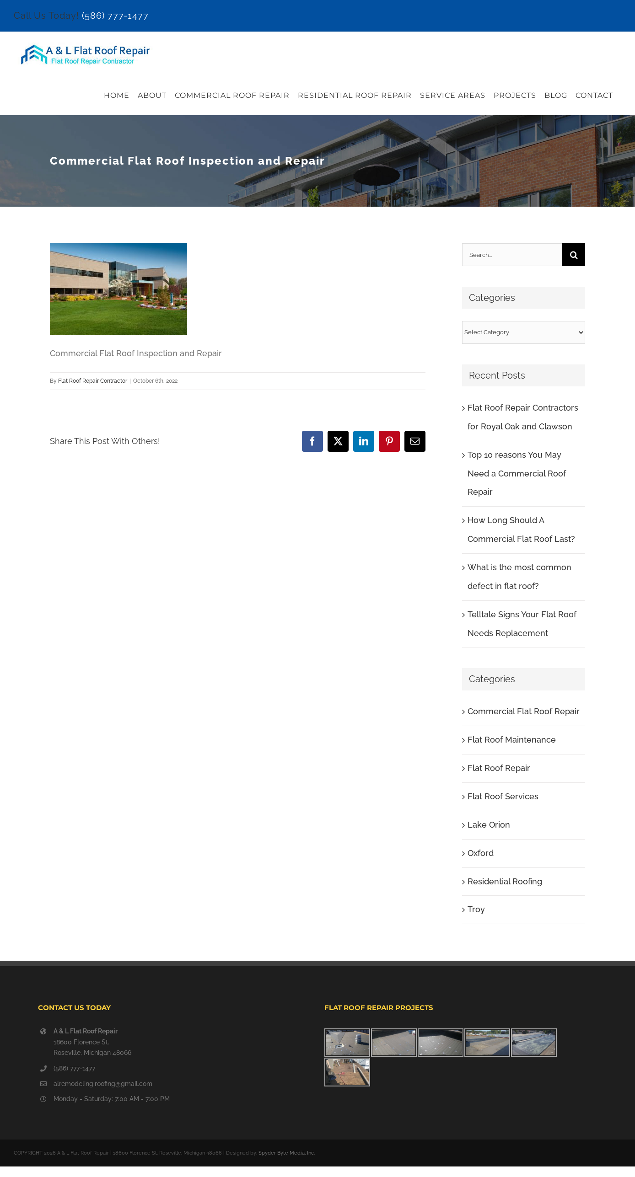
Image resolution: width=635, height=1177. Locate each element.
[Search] (573, 254)
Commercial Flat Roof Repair (524, 711)
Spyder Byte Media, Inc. (286, 1153)
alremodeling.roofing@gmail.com (103, 1083)
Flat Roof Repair (499, 768)
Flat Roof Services (503, 796)
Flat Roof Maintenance (512, 739)
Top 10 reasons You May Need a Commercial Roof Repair (517, 473)
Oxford (481, 853)
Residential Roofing (505, 881)
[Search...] (512, 254)
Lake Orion (489, 824)
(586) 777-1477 (115, 15)
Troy (476, 909)
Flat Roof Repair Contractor (92, 381)
